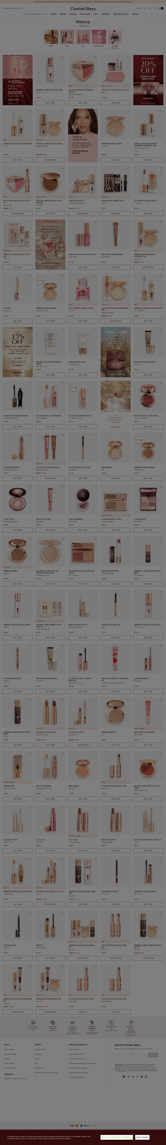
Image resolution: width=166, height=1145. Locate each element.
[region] (83, 1137)
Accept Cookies (142, 1137)
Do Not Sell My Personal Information (117, 1137)
